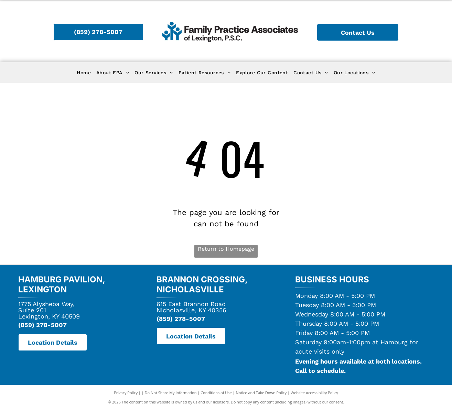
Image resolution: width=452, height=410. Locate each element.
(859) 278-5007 (42, 324)
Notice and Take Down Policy (261, 392)
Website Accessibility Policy (314, 392)
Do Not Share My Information (171, 392)
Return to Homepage (226, 249)
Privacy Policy (126, 392)
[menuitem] (84, 72)
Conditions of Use (216, 392)
